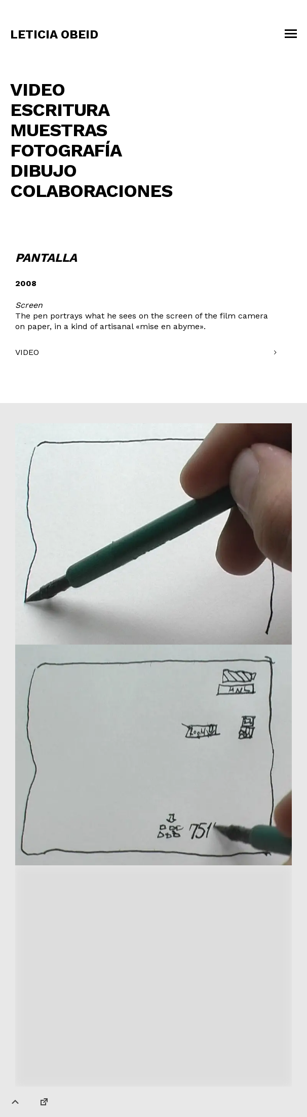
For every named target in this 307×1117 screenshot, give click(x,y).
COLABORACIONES (91, 191)
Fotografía (66, 150)
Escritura (59, 110)
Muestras (58, 130)
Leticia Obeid (54, 34)
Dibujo (43, 170)
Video (37, 89)
